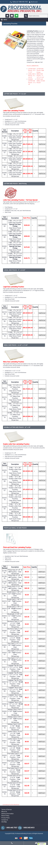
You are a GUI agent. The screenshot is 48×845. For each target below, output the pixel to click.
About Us (4, 811)
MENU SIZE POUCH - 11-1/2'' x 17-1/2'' (40, 75)
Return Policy (5, 815)
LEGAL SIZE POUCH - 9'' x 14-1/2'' (31, 75)
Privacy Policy (5, 817)
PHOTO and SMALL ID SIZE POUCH (41, 80)
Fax (19, 828)
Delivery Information (7, 813)
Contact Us (4, 820)
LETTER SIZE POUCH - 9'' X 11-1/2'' (31, 70)
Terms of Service (6, 809)
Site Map (4, 822)
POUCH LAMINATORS (33, 65)
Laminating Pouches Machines (10, 804)
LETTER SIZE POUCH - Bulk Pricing (40, 70)
